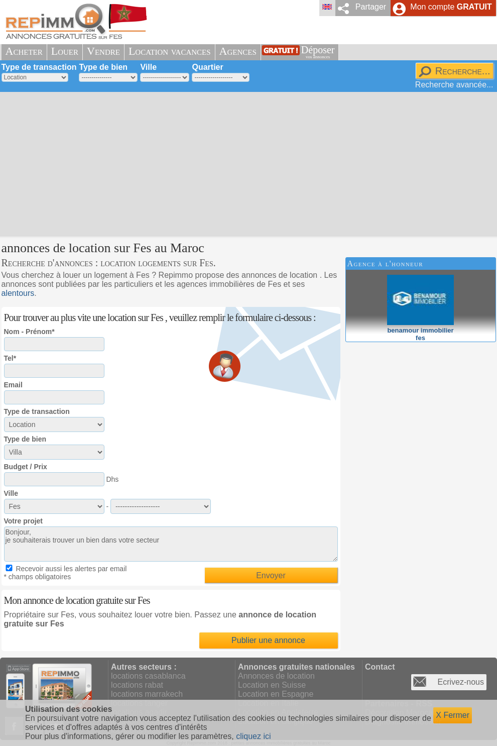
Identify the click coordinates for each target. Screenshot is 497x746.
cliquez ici (253, 736)
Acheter (24, 51)
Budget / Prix (25, 467)
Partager (370, 7)
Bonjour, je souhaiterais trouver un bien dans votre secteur (171, 544)
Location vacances (170, 51)
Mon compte (450, 7)
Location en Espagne (275, 694)
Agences (238, 51)
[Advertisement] (224, 163)
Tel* (10, 358)
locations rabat (137, 685)
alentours (18, 293)
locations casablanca (148, 676)
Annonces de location (276, 676)
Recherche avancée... (454, 84)
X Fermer (452, 715)
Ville (148, 67)
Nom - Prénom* (29, 332)
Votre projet (23, 521)
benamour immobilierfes (420, 330)
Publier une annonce (268, 640)
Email (13, 385)
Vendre (103, 51)
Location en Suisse (272, 685)
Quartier (207, 67)
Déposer (318, 52)
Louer (64, 51)
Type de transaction (39, 67)
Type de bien (103, 67)
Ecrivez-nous (461, 682)
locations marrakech (147, 694)
